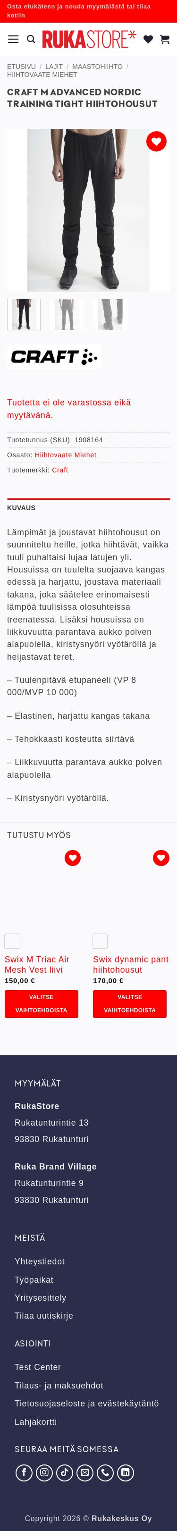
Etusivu (21, 66)
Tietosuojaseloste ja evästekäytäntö (87, 1403)
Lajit (54, 66)
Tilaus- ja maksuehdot (59, 1385)
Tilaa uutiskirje (44, 1316)
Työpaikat (34, 1280)
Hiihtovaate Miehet (42, 74)
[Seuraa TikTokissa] (64, 1472)
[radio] (12, 941)
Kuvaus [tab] (21, 508)
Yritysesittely (41, 1298)
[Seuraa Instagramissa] (44, 1472)
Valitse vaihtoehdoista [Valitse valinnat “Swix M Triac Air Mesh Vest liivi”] (41, 1004)
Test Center (38, 1367)
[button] (13, 39)
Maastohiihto (97, 66)
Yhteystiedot (40, 1261)
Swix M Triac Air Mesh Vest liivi (37, 965)
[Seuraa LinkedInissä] (125, 1472)
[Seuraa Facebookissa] (24, 1472)
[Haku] (31, 39)
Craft (60, 470)
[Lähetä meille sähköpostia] (84, 1472)
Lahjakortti (36, 1422)
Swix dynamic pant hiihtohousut (131, 965)
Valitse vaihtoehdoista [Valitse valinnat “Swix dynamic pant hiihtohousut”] (130, 1004)
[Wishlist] (148, 39)
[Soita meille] (105, 1472)
